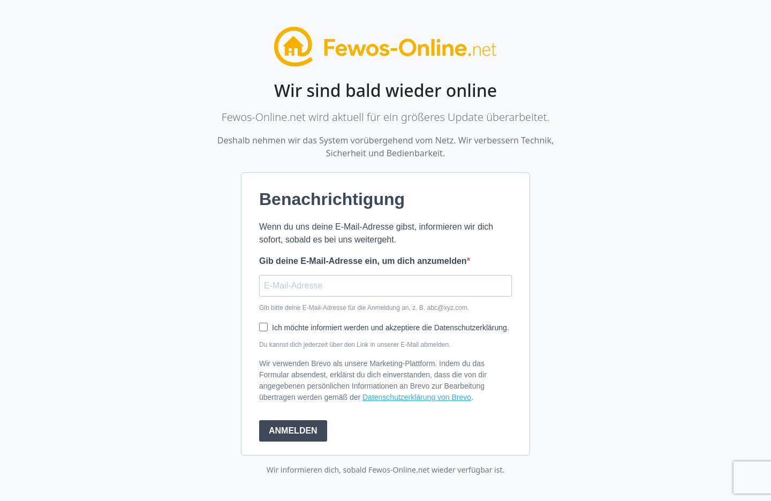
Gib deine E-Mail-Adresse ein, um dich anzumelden (363, 260)
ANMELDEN (293, 430)
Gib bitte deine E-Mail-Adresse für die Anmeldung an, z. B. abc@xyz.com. (364, 308)
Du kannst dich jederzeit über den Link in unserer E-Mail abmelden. (355, 344)
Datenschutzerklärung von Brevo (416, 397)
